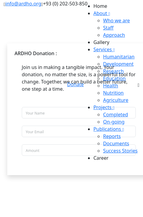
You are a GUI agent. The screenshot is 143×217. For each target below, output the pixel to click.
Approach (114, 35)
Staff (108, 27)
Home (100, 6)
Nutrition (113, 93)
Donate (75, 84)
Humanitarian (119, 56)
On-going (114, 121)
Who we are (116, 20)
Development (118, 64)
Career (101, 158)
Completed (115, 114)
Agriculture (115, 100)
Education (114, 78)
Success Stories (120, 150)
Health (110, 85)
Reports (112, 136)
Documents (116, 143)
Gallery (101, 42)
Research (113, 71)
